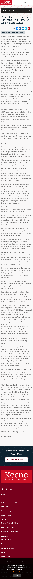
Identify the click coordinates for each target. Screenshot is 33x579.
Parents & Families (7, 548)
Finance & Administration (9, 532)
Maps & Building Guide (9, 502)
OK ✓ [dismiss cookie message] (16, 575)
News (3, 515)
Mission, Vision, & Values (9, 523)
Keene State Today (19, 437)
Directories (5, 506)
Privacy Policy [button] (16, 572)
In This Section (9, 10)
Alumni (3, 552)
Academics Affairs (7, 527)
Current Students (7, 544)
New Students (6, 539)
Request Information (16, 459)
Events (8, 515)
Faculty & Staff (6, 557)
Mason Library (6, 511)
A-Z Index (4, 498)
